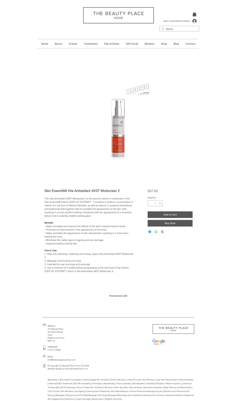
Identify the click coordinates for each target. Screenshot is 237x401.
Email (50, 357)
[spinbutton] (155, 203)
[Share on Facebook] (150, 232)
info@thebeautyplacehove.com (61, 359)
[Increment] (160, 203)
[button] (194, 14)
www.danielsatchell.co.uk (76, 368)
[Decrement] (150, 203)
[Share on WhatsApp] (156, 232)
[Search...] (179, 29)
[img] (64, 305)
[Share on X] (162, 232)
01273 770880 (54, 350)
